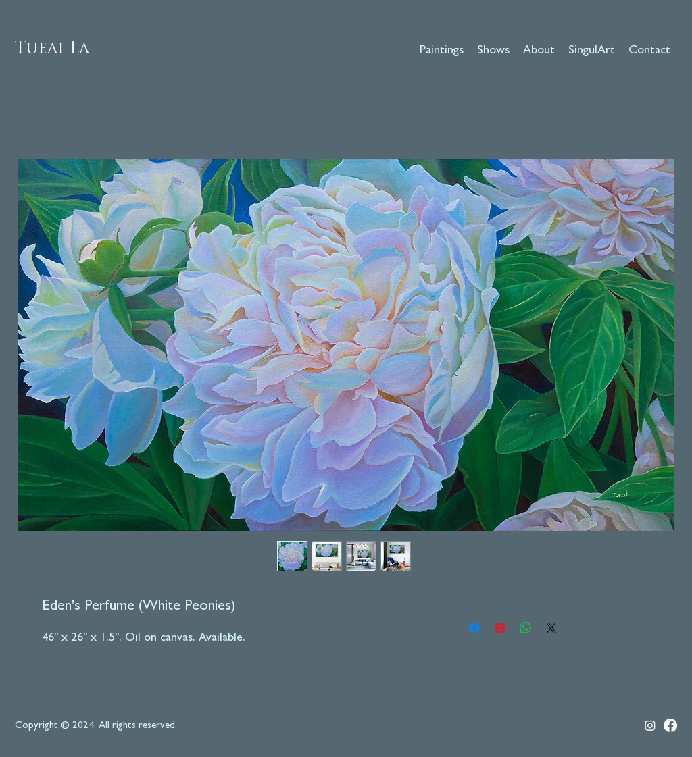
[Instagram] (650, 725)
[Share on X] (551, 628)
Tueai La (52, 49)
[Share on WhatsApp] (526, 628)
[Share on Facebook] (474, 628)
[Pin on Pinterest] (500, 628)
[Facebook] (670, 725)
